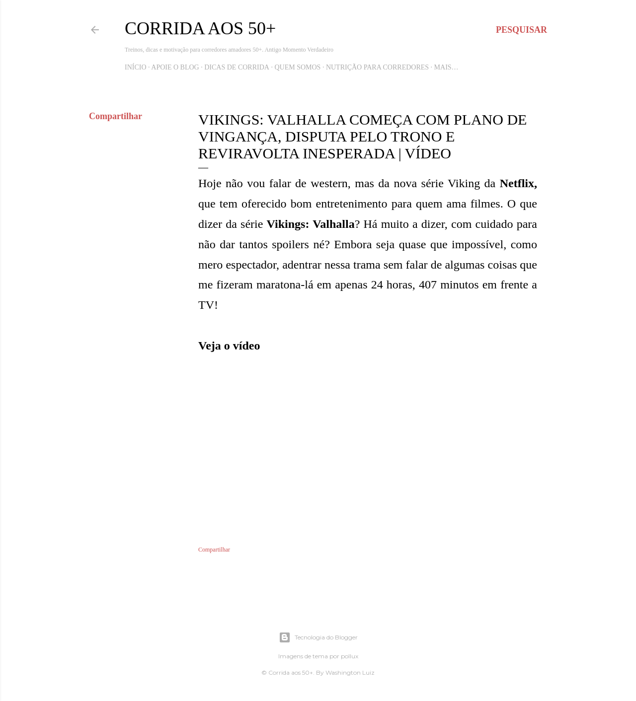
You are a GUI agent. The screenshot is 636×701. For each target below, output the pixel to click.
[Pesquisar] (521, 30)
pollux (349, 656)
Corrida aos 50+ (200, 28)
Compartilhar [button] (115, 116)
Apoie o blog (175, 67)
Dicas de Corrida (236, 67)
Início (136, 67)
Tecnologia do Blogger (318, 637)
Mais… (446, 67)
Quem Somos (297, 67)
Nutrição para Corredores (377, 67)
